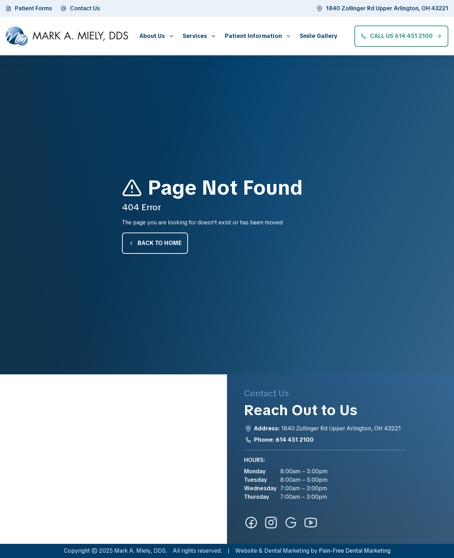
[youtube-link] (311, 522)
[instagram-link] (271, 522)
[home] (67, 36)
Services (195, 36)
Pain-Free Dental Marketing (355, 550)
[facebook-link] (251, 522)
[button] (155, 36)
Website (246, 550)
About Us (152, 36)
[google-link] (291, 522)
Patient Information (253, 36)
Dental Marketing (286, 550)
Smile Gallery (318, 36)
